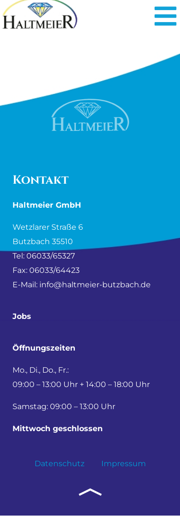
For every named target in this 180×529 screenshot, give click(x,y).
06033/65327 (50, 269)
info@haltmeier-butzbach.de (95, 298)
